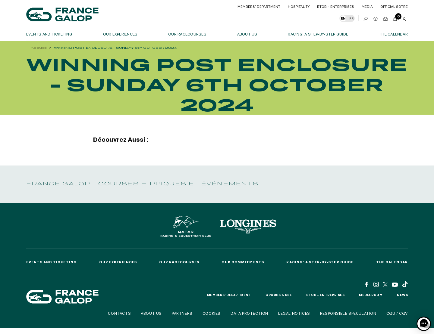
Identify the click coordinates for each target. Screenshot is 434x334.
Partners (182, 313)
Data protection (249, 313)
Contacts (119, 313)
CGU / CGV (397, 313)
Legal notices (294, 313)
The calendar (393, 34)
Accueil (39, 47)
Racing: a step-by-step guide (318, 34)
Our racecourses (187, 34)
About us (247, 34)
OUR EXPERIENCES (120, 34)
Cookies (212, 313)
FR (351, 18)
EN (343, 18)
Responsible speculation (348, 313)
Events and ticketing (49, 34)
